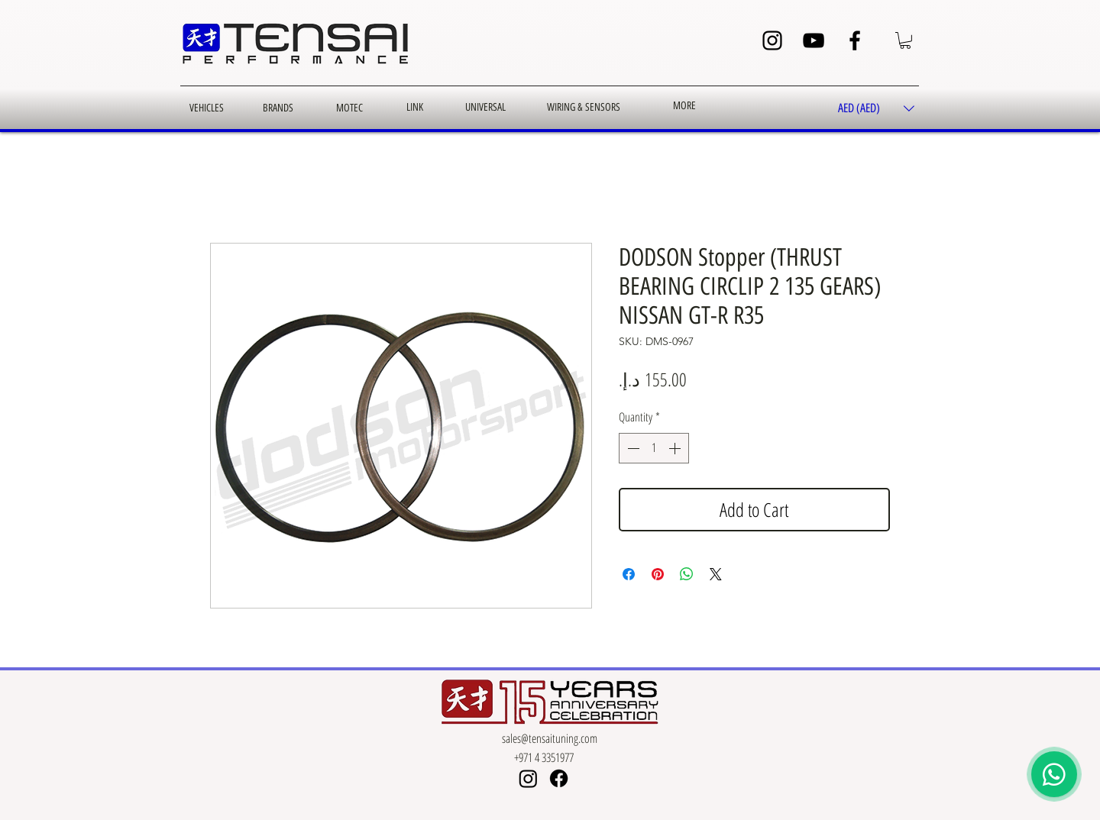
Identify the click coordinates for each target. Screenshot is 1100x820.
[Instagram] (772, 40)
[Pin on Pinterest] (658, 574)
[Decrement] (631, 448)
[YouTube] (814, 40)
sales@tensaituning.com (549, 738)
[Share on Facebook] (629, 574)
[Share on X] (716, 574)
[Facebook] (855, 40)
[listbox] (876, 108)
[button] (905, 40)
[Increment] (676, 448)
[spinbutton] (653, 448)
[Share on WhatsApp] (687, 574)
